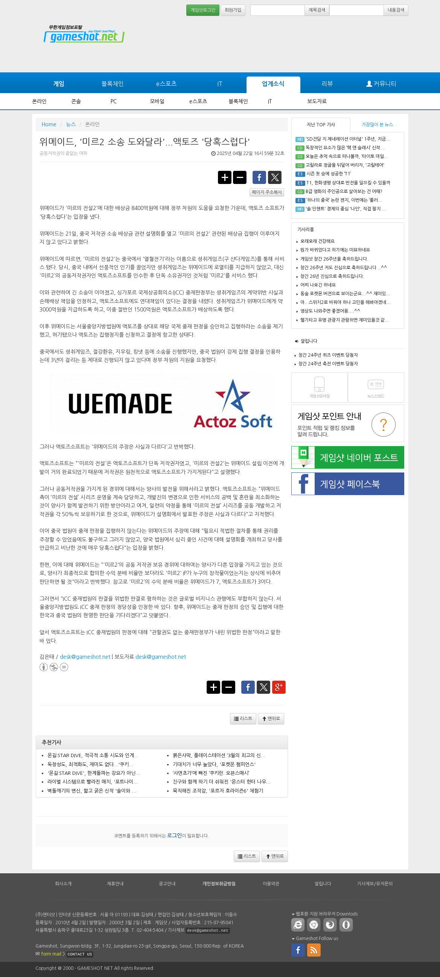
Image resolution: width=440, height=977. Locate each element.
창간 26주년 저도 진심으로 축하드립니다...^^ (343, 267)
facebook (259, 177)
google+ (279, 686)
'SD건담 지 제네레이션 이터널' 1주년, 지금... (348, 139)
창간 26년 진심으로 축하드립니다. (332, 276)
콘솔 (76, 101)
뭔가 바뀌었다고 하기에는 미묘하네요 (335, 250)
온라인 (39, 101)
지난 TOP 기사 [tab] (321, 125)
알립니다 (309, 341)
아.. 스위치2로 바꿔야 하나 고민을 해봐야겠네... (345, 302)
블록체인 (112, 84)
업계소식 (273, 84)
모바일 (157, 101)
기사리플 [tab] (305, 229)
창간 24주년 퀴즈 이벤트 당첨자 (328, 355)
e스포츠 (166, 84)
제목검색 (317, 10)
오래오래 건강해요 (317, 241)
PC (114, 101)
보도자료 (317, 101)
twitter (275, 177)
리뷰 (327, 84)
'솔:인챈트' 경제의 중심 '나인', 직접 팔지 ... (346, 209)
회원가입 (233, 10)
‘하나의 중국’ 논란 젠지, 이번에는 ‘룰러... (344, 200)
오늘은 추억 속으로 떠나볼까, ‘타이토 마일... (347, 156)
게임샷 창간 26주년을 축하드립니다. (334, 259)
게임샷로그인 (202, 10)
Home (48, 124)
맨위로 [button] (271, 718)
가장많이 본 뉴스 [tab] (377, 125)
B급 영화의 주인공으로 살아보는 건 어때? (344, 191)
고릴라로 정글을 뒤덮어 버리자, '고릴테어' (345, 165)
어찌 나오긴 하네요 (318, 285)
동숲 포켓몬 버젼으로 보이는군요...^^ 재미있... (345, 293)
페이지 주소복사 (267, 192)
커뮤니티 (381, 84)
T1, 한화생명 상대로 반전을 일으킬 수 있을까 (348, 183)
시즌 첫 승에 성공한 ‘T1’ (328, 174)
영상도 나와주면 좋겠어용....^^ (330, 311)
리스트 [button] (243, 718)
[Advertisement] (380, 38)
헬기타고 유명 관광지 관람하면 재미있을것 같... (344, 320)
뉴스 (71, 124)
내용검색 (396, 10)
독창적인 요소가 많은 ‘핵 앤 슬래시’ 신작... (345, 148)
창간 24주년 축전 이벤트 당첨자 (328, 364)
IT (219, 84)
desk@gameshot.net (85, 657)
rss (314, 949)
